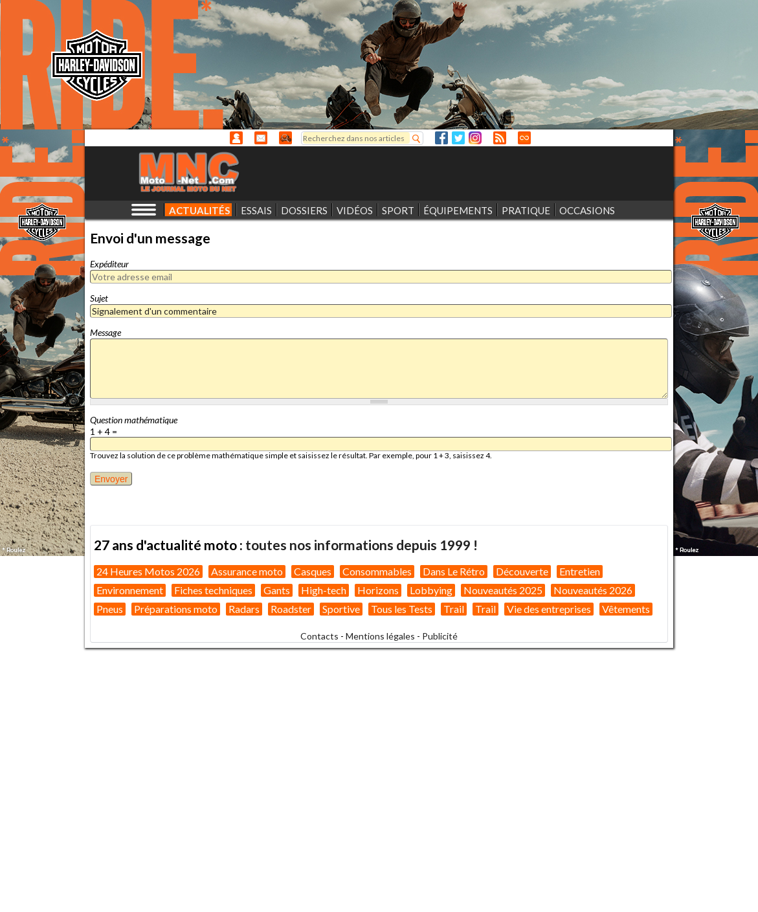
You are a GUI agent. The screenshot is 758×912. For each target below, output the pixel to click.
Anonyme (236, 137)
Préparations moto (175, 609)
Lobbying (431, 590)
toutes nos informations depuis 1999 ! (361, 545)
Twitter (458, 137)
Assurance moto (247, 571)
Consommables (377, 571)
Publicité (440, 635)
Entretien (579, 571)
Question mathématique (133, 419)
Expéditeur (109, 263)
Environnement (129, 590)
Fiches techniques (213, 590)
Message (105, 332)
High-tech (323, 590)
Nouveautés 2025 (502, 590)
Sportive (341, 609)
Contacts (319, 635)
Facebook (441, 137)
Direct (524, 137)
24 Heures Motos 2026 (148, 571)
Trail (453, 609)
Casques (312, 571)
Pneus (109, 609)
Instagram (475, 137)
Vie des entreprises (549, 609)
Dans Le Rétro (454, 571)
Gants (276, 590)
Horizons (378, 590)
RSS (499, 137)
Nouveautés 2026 (592, 590)
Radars (244, 609)
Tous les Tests (401, 609)
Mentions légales (380, 635)
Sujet (99, 298)
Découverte (522, 571)
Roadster (291, 609)
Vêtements (626, 609)
